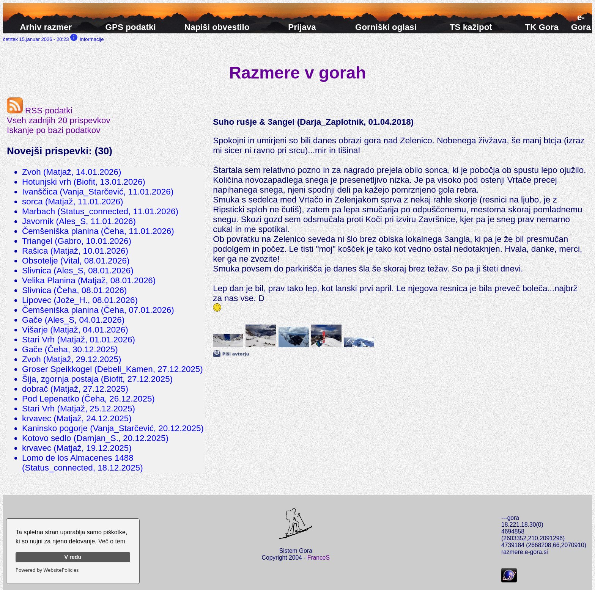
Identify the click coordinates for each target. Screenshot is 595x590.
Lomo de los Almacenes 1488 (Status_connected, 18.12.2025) (82, 462)
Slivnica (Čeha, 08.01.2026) (74, 290)
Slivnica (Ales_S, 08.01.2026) (78, 270)
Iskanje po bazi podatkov (53, 130)
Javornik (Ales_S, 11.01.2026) (79, 221)
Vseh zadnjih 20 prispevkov (58, 120)
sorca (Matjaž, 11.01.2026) (72, 201)
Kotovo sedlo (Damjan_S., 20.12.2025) (95, 438)
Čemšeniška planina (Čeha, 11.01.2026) (98, 231)
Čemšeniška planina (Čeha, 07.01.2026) (98, 310)
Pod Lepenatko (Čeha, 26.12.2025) (88, 398)
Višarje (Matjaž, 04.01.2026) (75, 329)
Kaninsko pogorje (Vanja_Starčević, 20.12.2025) (113, 428)
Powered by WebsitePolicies (47, 569)
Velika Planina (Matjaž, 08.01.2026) (89, 280)
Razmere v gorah (297, 72)
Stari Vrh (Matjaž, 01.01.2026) (78, 339)
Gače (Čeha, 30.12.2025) (70, 349)
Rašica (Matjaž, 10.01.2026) (75, 251)
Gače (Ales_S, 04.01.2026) (73, 320)
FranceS (318, 557)
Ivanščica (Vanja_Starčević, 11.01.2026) (97, 191)
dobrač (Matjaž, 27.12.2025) (75, 389)
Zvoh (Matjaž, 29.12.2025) (71, 359)
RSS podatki (39, 110)
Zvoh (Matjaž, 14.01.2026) (71, 172)
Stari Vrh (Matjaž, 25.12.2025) (78, 408)
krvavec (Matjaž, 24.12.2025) (77, 418)
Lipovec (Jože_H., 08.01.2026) (80, 300)
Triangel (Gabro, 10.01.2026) (76, 241)
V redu (73, 557)
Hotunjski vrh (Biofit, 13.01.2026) (83, 182)
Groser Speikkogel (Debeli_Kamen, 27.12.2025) (112, 369)
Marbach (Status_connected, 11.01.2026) (100, 211)
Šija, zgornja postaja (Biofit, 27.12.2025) (97, 379)
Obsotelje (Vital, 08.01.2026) (75, 260)
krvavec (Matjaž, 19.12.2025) (77, 448)
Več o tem (111, 541)
